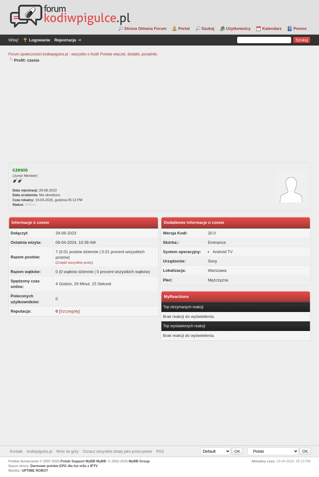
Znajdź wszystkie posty (74, 262)
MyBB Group (139, 461)
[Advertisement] (159, 109)
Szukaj (208, 28)
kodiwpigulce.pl (39, 451)
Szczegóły (69, 311)
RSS (160, 451)
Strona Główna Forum (145, 28)
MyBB (101, 461)
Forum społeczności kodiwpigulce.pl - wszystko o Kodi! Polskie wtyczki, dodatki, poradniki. (83, 54)
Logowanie (39, 40)
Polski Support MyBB (77, 461)
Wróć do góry (67, 451)
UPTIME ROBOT (35, 470)
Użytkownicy (238, 28)
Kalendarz (272, 28)
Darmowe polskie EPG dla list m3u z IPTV (64, 466)
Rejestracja (65, 40)
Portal (184, 28)
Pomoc (300, 28)
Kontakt (16, 451)
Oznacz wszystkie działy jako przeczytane (117, 451)
